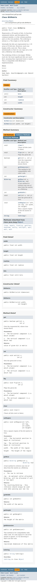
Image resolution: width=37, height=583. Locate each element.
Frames (3, 7)
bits (19, 94)
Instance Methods (23, 135)
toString (21, 216)
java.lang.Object (7, 21)
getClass (28, 225)
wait (29, 227)
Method (26, 10)
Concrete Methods (11, 137)
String (6, 216)
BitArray (7, 179)
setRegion (21, 202)
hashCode (7, 227)
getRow (20, 179)
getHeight (21, 176)
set (19, 195)
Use (22, 2)
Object (11, 30)
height (20, 97)
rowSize (21, 100)
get (19, 158)
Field (14, 10)
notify (14, 227)
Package (10, 2)
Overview (4, 2)
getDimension (23, 167)
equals (12, 225)
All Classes (21, 7)
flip (19, 152)
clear (20, 145)
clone (6, 225)
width (20, 103)
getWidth (21, 192)
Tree (25, 2)
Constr (20, 10)
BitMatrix (8, 121)
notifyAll (22, 227)
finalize (19, 225)
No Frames (10, 7)
